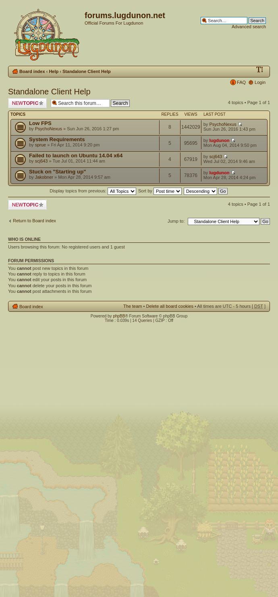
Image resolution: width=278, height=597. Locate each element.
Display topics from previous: (93, 190)
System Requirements (57, 139)
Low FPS (40, 123)
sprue (40, 144)
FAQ (241, 82)
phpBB (119, 316)
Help (53, 71)
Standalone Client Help (86, 71)
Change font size (260, 69)
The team (132, 306)
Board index (32, 71)
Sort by (160, 190)
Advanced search (249, 26)
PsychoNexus (48, 128)
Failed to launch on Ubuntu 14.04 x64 (75, 155)
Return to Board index (34, 220)
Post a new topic (27, 103)
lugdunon (219, 140)
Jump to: (176, 221)
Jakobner (44, 177)
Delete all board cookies (169, 306)
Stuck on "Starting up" (57, 172)
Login (260, 82)
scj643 (41, 161)
